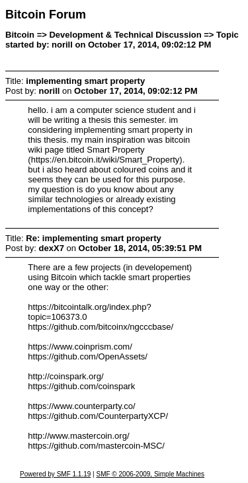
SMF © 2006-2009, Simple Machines (150, 474)
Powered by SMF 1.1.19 (55, 474)
